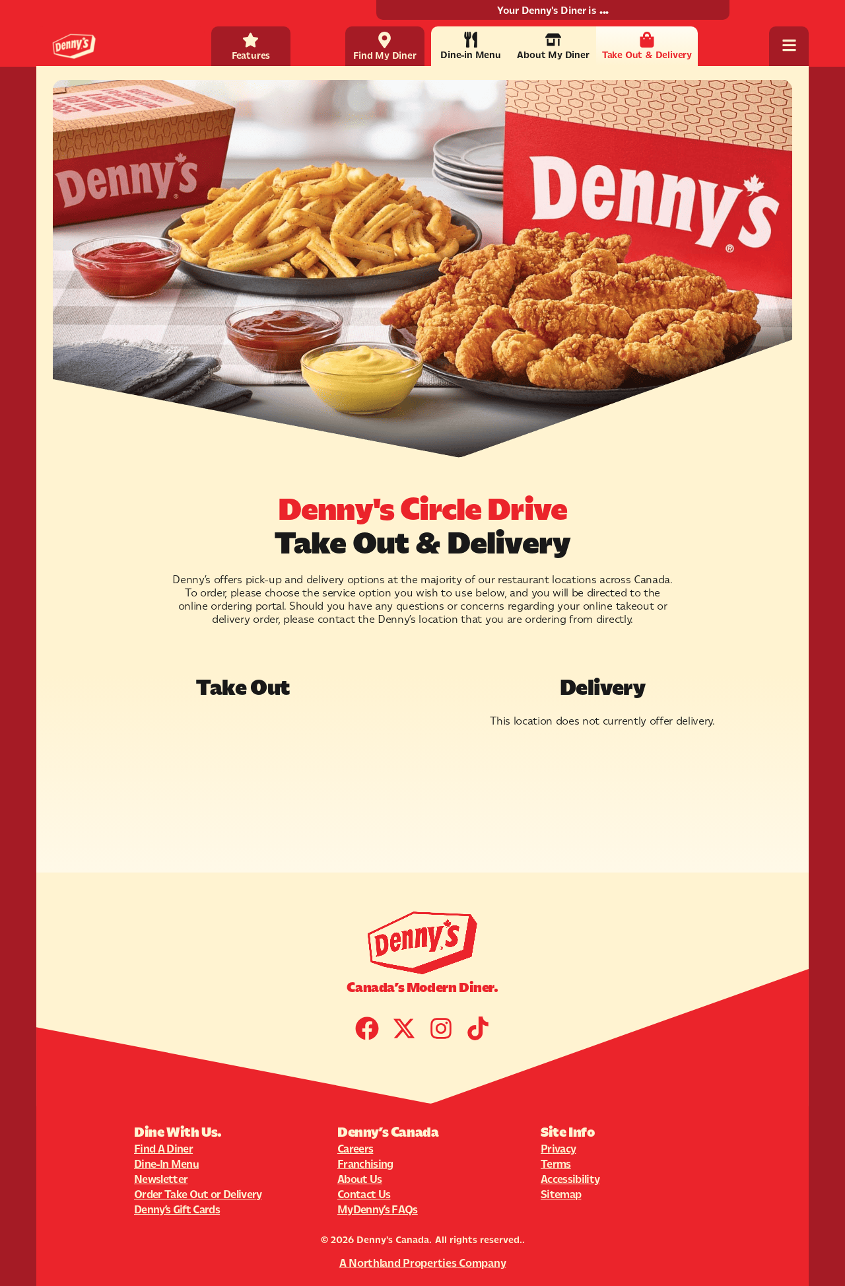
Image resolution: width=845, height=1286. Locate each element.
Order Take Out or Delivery (198, 1194)
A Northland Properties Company (422, 1262)
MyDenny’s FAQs (377, 1209)
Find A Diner (163, 1148)
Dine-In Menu (166, 1163)
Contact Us (363, 1194)
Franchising (365, 1163)
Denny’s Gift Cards (177, 1209)
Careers (355, 1148)
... (604, 10)
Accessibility (570, 1179)
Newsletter (160, 1179)
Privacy (558, 1148)
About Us (359, 1179)
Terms (556, 1163)
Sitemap (561, 1194)
